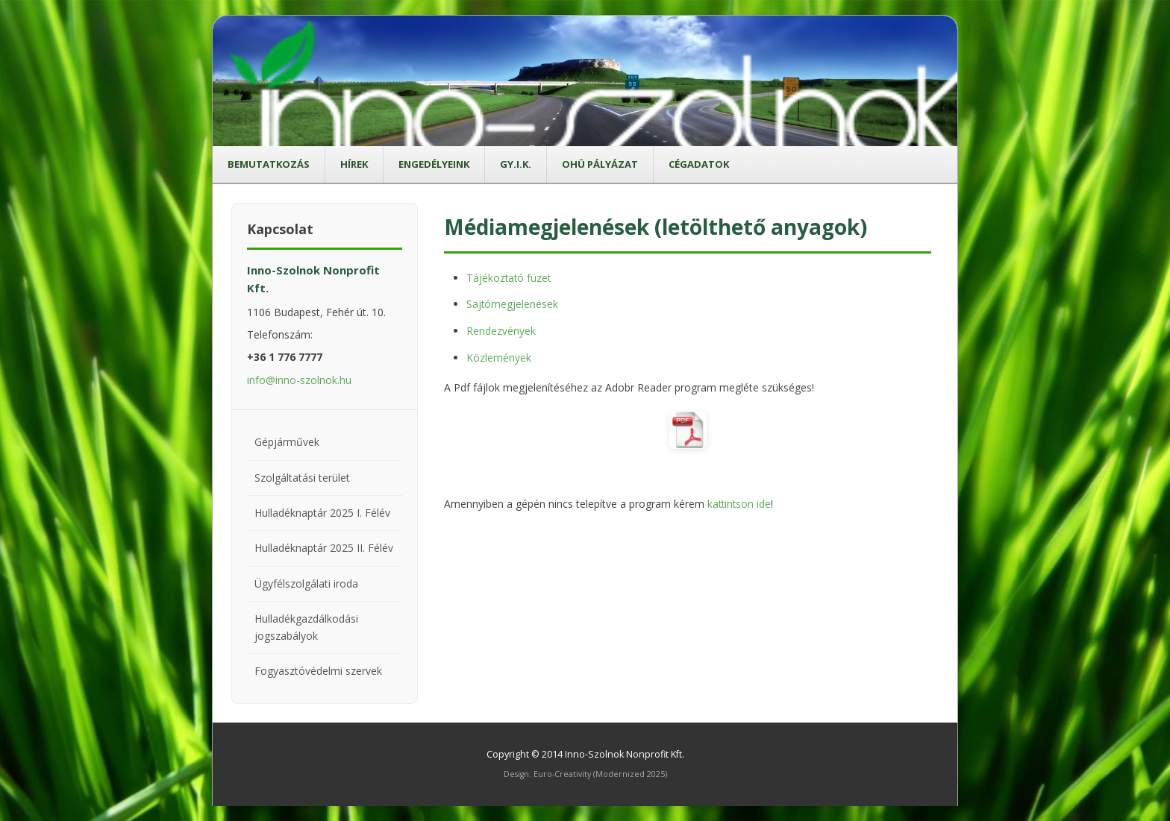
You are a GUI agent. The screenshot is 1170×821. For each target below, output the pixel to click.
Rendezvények (501, 330)
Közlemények (498, 356)
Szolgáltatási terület (302, 478)
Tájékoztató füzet (509, 278)
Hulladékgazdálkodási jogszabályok (306, 626)
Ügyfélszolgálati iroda (306, 583)
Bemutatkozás (269, 164)
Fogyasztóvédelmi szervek (318, 671)
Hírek (354, 164)
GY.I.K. (515, 164)
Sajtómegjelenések (512, 304)
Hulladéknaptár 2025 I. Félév (322, 513)
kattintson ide (740, 502)
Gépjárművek (286, 442)
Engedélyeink (433, 164)
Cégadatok (699, 164)
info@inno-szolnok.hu (299, 380)
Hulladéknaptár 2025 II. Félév (323, 548)
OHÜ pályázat (600, 164)
